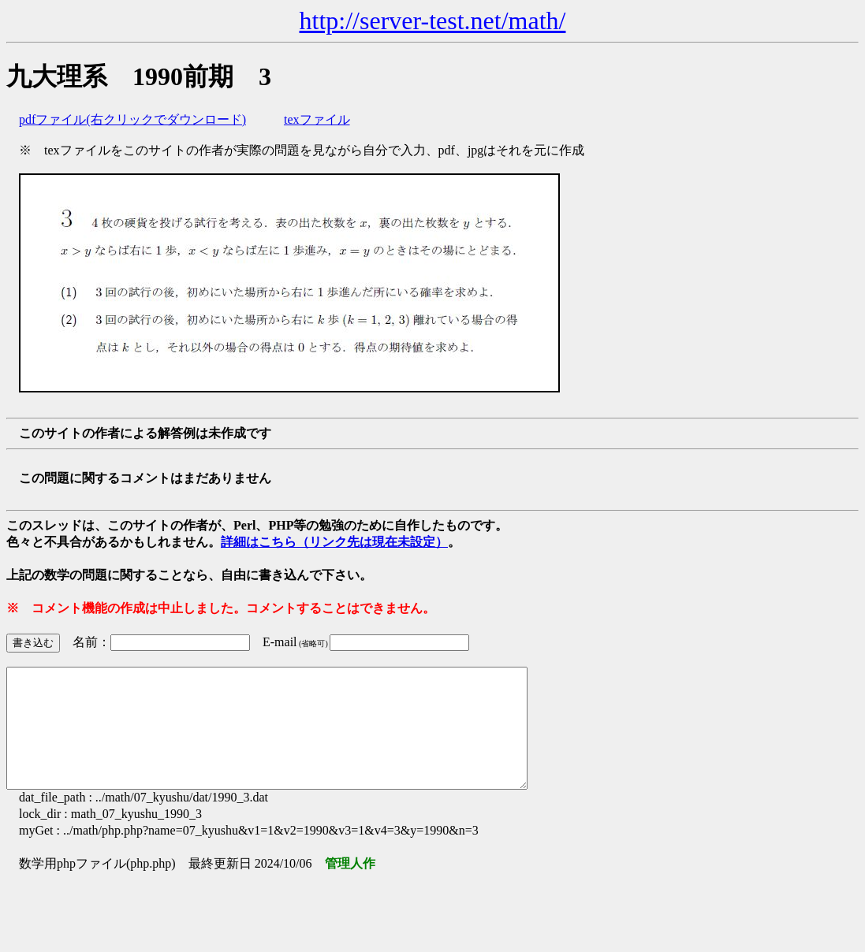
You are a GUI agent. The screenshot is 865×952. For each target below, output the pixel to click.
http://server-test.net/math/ (433, 20)
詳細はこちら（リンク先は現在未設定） (334, 542)
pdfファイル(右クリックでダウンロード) (132, 119)
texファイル (317, 119)
